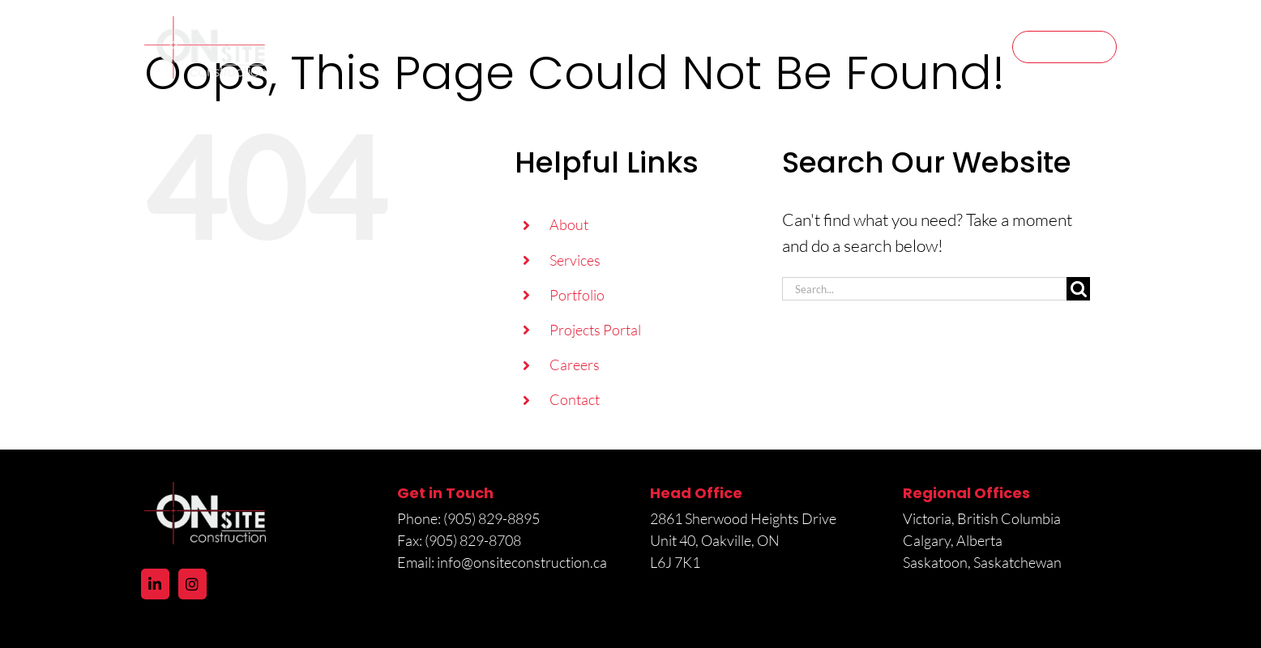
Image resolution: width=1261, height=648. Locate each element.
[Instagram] (192, 584)
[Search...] (924, 289)
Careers (574, 364)
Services (575, 260)
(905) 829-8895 (492, 518)
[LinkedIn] (155, 584)
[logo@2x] (205, 24)
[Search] (1078, 289)
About (568, 224)
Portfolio (577, 295)
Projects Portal (595, 330)
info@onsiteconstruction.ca (522, 562)
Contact (574, 399)
